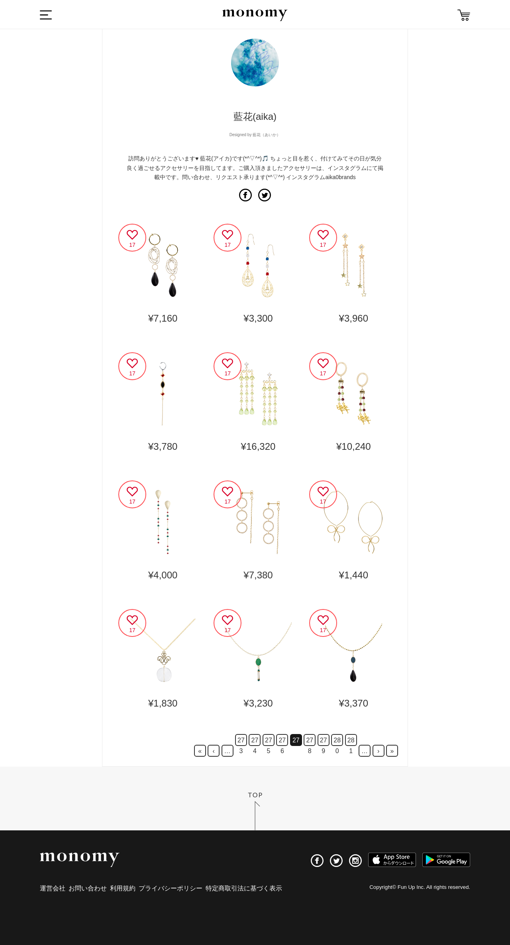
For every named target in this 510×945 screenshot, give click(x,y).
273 (241, 741)
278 (309, 741)
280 (337, 741)
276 (282, 741)
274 (255, 741)
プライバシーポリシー (170, 888)
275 (268, 741)
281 (351, 741)
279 (323, 741)
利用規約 (122, 888)
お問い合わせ (88, 888)
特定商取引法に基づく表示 (244, 888)
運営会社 (52, 888)
